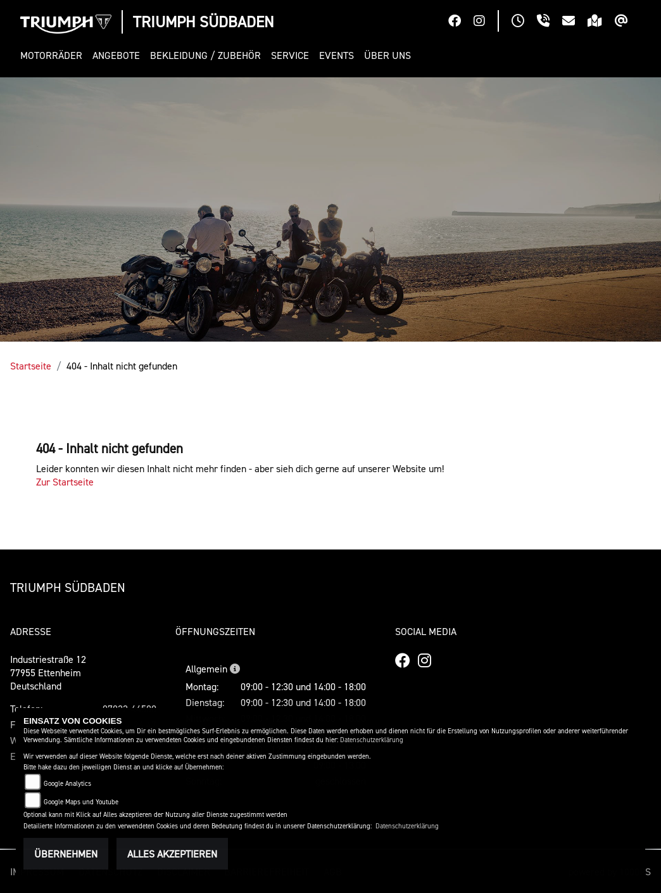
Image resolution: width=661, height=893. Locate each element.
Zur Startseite (65, 481)
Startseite (30, 365)
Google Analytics (67, 784)
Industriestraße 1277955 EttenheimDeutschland (48, 672)
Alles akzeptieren (172, 853)
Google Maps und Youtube (81, 802)
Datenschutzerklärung (371, 740)
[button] (53, 55)
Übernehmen (66, 853)
